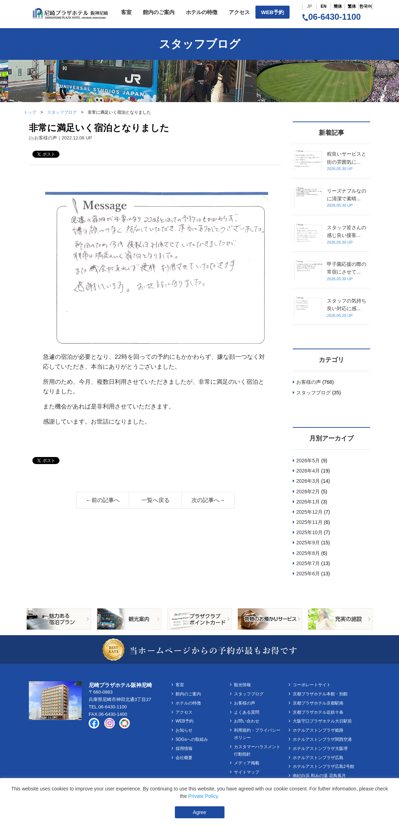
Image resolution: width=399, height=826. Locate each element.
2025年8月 (308, 553)
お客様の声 (45, 137)
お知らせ (184, 730)
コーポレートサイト (312, 684)
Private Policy (203, 796)
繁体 (352, 6)
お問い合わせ (246, 721)
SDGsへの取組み (192, 739)
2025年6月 (308, 573)
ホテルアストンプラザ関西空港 (322, 739)
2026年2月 (308, 491)
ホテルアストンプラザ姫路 (318, 730)
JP (309, 6)
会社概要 (184, 757)
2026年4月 (308, 471)
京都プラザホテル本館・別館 (320, 694)
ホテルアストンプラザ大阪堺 (320, 748)
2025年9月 (308, 542)
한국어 (365, 6)
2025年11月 (309, 522)
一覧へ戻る (155, 500)
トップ (30, 112)
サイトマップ (246, 772)
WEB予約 (272, 12)
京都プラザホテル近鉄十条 (318, 712)
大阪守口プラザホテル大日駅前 (322, 721)
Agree (199, 812)
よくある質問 (246, 712)
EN (324, 6)
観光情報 (242, 684)
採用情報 (184, 748)
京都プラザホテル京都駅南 (318, 703)
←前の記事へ (103, 500)
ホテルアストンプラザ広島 (318, 757)
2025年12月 (309, 512)
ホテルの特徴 (201, 12)
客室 (126, 12)
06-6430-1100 (331, 16)
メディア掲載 (246, 763)
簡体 (338, 6)
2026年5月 (308, 460)
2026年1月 (308, 502)
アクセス (239, 12)
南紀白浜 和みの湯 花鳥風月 (319, 775)
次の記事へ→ (208, 500)
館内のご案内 (159, 12)
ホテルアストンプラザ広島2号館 (323, 766)
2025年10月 (309, 532)
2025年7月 (308, 563)
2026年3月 (308, 481)
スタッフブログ (62, 112)
